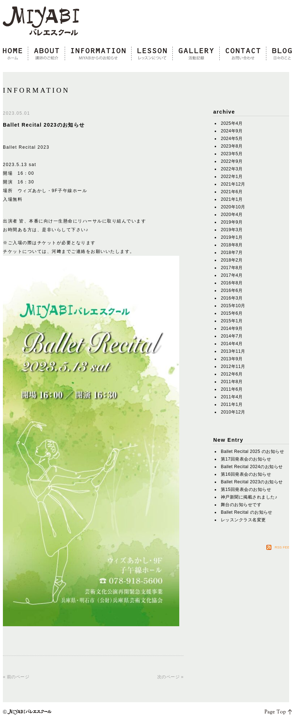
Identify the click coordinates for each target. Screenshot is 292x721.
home (15, 54)
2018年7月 (232, 252)
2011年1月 (232, 404)
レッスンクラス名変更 (243, 519)
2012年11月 (233, 366)
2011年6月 (232, 389)
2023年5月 (232, 153)
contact (243, 54)
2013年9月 (232, 358)
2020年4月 (232, 214)
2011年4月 (232, 396)
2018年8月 (232, 244)
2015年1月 (232, 320)
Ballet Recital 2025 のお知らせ (252, 451)
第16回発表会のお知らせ (246, 474)
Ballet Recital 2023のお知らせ (44, 125)
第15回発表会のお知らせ (246, 489)
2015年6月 (232, 313)
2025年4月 (232, 123)
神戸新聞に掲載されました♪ (249, 497)
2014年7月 (232, 336)
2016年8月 (232, 282)
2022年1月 (232, 176)
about (46, 54)
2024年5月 (232, 138)
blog (279, 54)
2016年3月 (232, 298)
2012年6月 (232, 374)
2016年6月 (232, 290)
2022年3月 (232, 168)
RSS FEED (283, 547)
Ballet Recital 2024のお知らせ (252, 466)
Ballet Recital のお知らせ (246, 512)
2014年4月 (232, 343)
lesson (152, 54)
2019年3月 (232, 229)
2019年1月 (232, 237)
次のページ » (170, 676)
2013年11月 (233, 351)
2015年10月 (233, 305)
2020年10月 (233, 206)
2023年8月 (232, 146)
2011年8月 (232, 381)
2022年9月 (232, 161)
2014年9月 (232, 328)
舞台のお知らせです (241, 504)
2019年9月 (232, 222)
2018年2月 (232, 260)
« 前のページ (16, 676)
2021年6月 (232, 191)
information (98, 54)
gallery (196, 54)
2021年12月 (233, 184)
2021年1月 (232, 199)
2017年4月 (232, 275)
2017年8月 (232, 267)
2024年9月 (232, 130)
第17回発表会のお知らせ (246, 459)
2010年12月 (233, 412)
